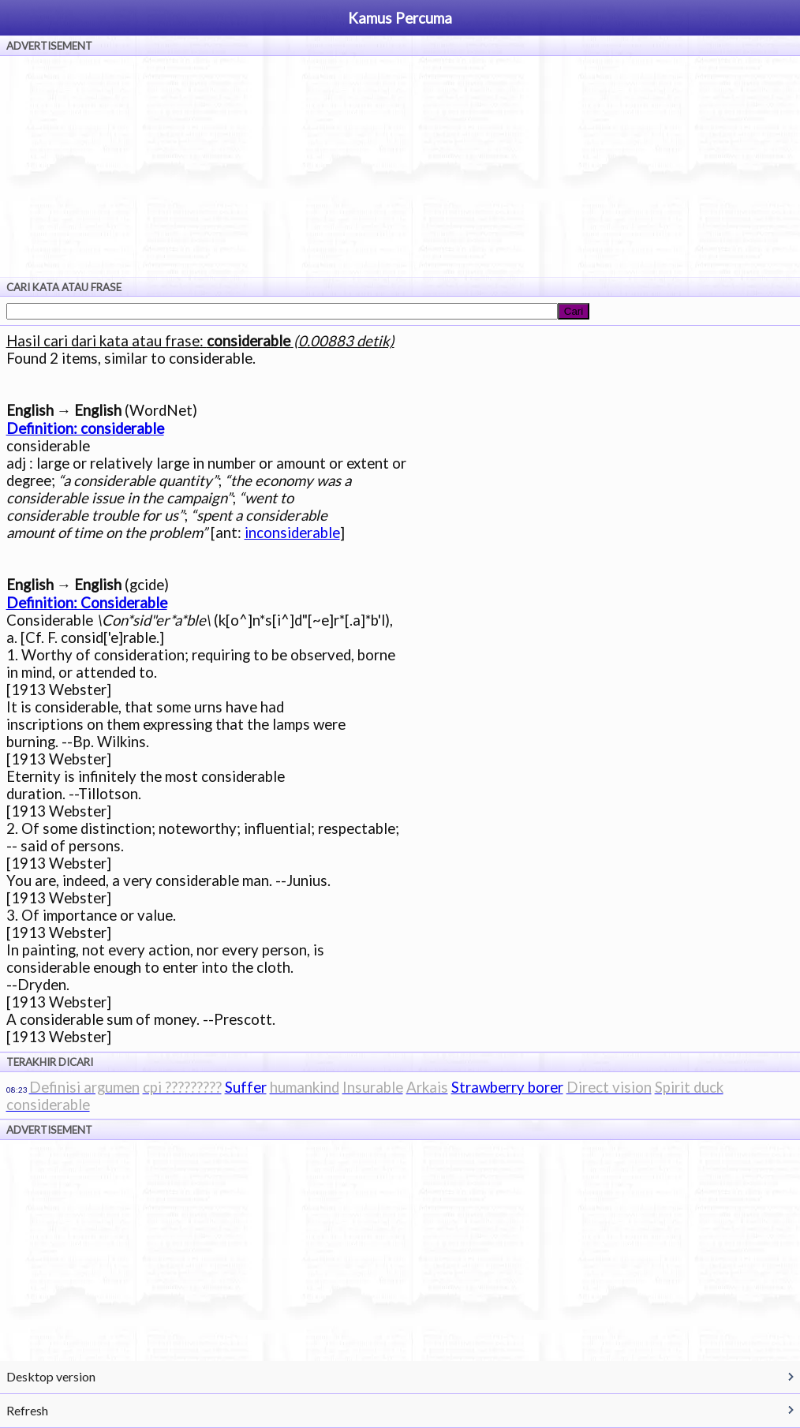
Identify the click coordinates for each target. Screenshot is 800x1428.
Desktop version (50, 1376)
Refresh (27, 1410)
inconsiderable (292, 532)
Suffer (246, 1087)
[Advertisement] (400, 166)
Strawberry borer (507, 1087)
